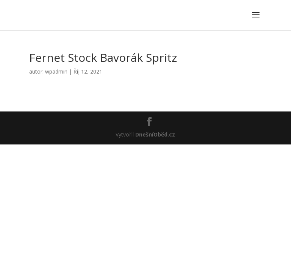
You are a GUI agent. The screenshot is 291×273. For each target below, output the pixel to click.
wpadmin (56, 71)
